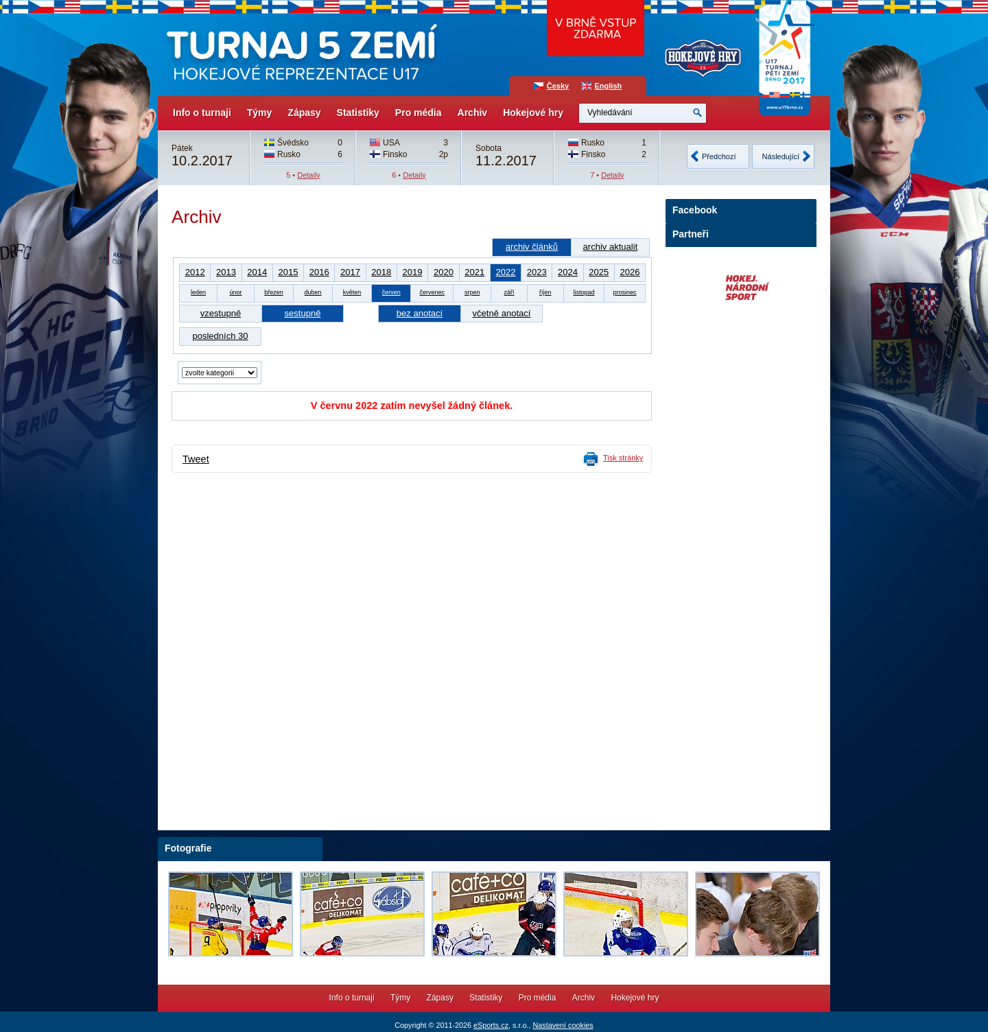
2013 (226, 272)
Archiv (473, 112)
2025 (599, 272)
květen (352, 292)
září (509, 292)
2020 (444, 272)
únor (235, 292)
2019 (413, 272)
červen (391, 292)
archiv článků (532, 247)
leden (198, 292)
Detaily (308, 175)
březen (273, 292)
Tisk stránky (623, 458)
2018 (381, 272)
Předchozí (719, 156)
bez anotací (420, 313)
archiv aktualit (610, 247)
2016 (319, 272)
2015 (288, 272)
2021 (474, 272)
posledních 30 (220, 336)
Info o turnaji (202, 112)
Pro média (418, 112)
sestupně (303, 313)
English (608, 86)
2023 (537, 272)
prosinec (624, 292)
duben (313, 292)
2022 (505, 272)
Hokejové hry (533, 112)
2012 (195, 272)
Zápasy (303, 112)
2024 (568, 272)
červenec (432, 292)
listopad (583, 292)
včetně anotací (502, 313)
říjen (545, 292)
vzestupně (220, 313)
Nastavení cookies (562, 1025)
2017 (350, 272)
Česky (558, 86)
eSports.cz (490, 1025)
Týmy (259, 112)
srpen (472, 292)
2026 (629, 272)
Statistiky (358, 112)
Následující (780, 156)
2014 (257, 272)
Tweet (196, 459)
